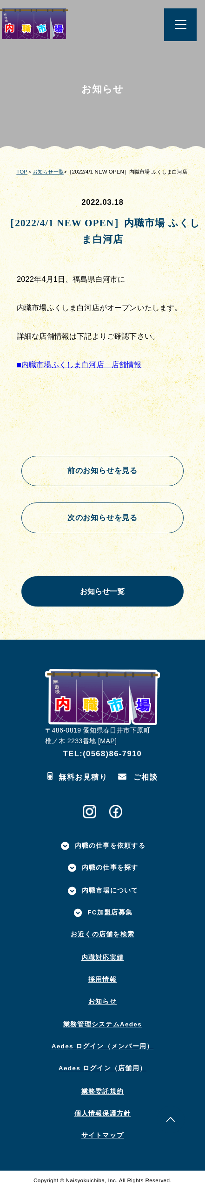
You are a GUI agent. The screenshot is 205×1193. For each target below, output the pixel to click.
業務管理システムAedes (102, 1027)
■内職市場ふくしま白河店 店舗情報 (79, 364)
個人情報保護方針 (102, 1115)
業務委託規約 (102, 1093)
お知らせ (102, 1003)
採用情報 (102, 981)
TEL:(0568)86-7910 (102, 756)
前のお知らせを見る (102, 471)
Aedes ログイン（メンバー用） (103, 1049)
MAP (107, 743)
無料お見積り (77, 780)
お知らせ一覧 (48, 171)
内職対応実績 (102, 959)
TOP (21, 171)
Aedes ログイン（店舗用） (102, 1070)
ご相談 (138, 780)
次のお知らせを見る (102, 519)
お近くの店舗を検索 (102, 937)
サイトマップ (102, 1137)
